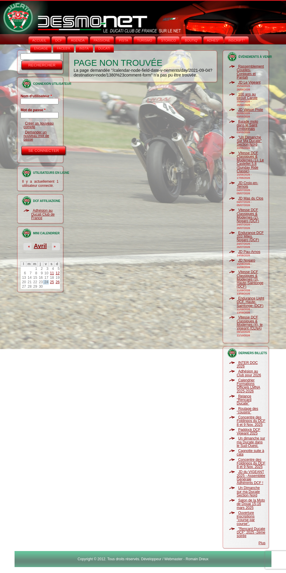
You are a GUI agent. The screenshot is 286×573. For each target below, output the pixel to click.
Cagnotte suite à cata (250, 452)
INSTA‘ (84, 48)
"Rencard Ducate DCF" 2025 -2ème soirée (251, 532)
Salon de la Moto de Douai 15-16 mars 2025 (251, 504)
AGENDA (78, 40)
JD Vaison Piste (250, 110)
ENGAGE (41, 48)
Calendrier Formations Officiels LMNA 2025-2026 (248, 385)
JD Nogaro (246, 260)
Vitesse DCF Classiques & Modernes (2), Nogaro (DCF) (248, 215)
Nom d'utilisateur (36, 96)
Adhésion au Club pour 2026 (249, 373)
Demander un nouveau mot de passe (36, 136)
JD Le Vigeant (249, 82)
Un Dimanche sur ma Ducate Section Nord (248, 491)
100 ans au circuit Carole (247, 96)
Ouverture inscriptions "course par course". (246, 518)
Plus (262, 543)
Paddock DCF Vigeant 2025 (248, 431)
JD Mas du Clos (250, 198)
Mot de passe (32, 110)
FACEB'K (63, 48)
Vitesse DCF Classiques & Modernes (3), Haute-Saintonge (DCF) (250, 279)
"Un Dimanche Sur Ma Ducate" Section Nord (249, 141)
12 (57, 273)
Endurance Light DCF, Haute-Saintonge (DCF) (250, 302)
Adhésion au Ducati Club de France (43, 214)
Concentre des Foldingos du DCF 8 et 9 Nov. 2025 (251, 421)
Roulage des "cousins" (247, 410)
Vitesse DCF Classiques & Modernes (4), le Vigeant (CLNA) (250, 322)
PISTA (123, 40)
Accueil (39, 40)
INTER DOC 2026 (247, 364)
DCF (58, 40)
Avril (40, 246)
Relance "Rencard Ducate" (244, 400)
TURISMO (144, 40)
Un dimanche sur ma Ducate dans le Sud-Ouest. (251, 442)
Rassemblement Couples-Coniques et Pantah (250, 71)
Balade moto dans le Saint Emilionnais (247, 125)
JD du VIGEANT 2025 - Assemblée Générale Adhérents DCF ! (251, 477)
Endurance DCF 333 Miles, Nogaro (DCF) (250, 236)
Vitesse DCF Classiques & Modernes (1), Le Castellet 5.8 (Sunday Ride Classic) (250, 162)
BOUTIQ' (191, 40)
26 (57, 282)
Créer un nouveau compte (38, 125)
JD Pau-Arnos (249, 252)
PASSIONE (102, 40)
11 (52, 273)
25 (52, 282)
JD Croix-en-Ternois (247, 185)
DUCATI (104, 48)
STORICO (168, 40)
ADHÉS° (213, 40)
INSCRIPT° (236, 40)
